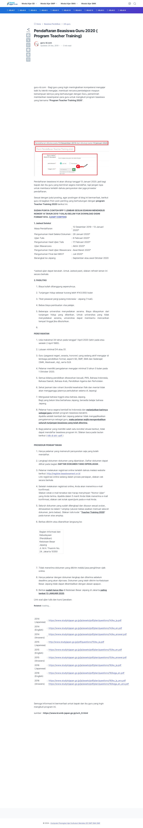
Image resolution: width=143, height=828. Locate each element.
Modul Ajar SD (28, 3)
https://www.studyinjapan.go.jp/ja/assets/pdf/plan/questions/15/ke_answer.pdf (88, 657)
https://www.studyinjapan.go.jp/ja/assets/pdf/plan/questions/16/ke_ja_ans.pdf (87, 680)
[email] (28, 59)
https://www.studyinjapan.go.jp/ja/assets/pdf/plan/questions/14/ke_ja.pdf (85, 620)
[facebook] (28, 35)
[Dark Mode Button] (129, 3)
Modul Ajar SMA (68, 3)
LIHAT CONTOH (58, 217)
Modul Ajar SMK (88, 3)
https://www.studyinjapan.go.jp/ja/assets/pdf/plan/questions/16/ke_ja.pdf (85, 665)
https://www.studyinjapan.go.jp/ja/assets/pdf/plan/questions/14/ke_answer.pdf (88, 634)
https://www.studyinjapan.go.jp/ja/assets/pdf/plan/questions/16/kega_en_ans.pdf (89, 684)
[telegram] (28, 50)
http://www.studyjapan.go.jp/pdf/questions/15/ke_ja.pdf (76, 642)
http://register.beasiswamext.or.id (63, 473)
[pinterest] (28, 55)
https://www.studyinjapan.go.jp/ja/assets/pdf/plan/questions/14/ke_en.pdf (85, 628)
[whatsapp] (28, 45)
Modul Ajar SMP (48, 3)
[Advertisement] (71, 66)
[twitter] (28, 40)
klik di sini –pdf (55, 435)
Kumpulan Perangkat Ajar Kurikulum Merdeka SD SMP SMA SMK (75, 823)
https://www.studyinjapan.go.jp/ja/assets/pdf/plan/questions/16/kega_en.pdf (86, 673)
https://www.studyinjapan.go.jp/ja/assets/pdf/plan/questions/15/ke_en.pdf (85, 649)
